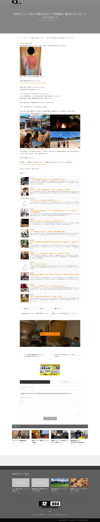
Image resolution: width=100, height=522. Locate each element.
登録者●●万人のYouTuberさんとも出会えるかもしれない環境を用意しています (47, 221)
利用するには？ (36, 514)
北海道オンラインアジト (57, 20)
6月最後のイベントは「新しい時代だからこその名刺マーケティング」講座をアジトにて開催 (49, 253)
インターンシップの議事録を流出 (19, 440)
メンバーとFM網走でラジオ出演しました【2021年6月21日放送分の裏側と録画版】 (47, 231)
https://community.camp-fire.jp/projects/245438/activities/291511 (33, 82)
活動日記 (77, 492)
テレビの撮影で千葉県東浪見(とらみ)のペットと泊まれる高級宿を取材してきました (47, 179)
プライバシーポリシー (49, 514)
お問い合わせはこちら (63, 514)
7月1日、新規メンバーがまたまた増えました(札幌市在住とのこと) (44, 200)
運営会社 (56, 514)
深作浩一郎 (27, 313)
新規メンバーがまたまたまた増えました (38, 263)
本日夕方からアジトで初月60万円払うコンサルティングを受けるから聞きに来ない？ (48, 285)
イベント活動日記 (47, 20)
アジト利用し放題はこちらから (50, 334)
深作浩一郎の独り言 (65, 313)
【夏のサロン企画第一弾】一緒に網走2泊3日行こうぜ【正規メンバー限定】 (46, 296)
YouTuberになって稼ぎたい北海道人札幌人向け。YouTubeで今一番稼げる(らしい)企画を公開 (50, 189)
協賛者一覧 (42, 514)
